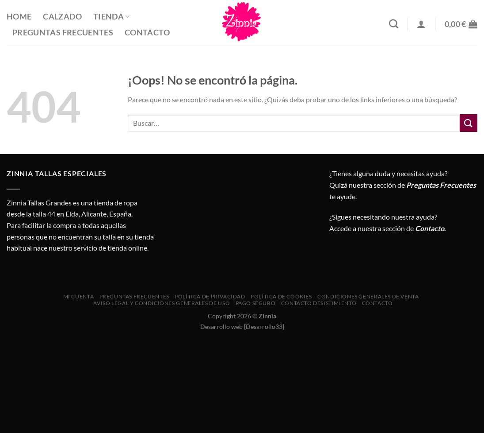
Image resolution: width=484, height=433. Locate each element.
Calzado (62, 16)
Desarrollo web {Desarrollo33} (242, 326)
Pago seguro (256, 303)
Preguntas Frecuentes (62, 32)
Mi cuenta (78, 296)
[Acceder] (421, 24)
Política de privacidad (210, 296)
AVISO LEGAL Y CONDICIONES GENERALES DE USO (161, 303)
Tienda (111, 16)
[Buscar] (393, 24)
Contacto (147, 32)
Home (19, 16)
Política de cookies (281, 296)
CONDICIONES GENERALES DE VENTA (368, 296)
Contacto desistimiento (318, 303)
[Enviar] (468, 122)
